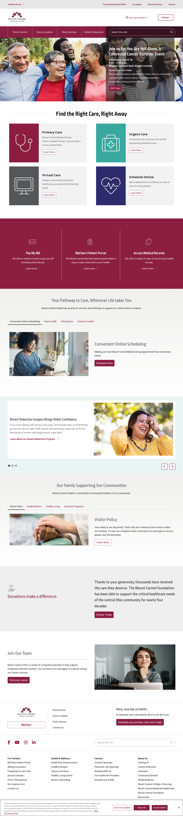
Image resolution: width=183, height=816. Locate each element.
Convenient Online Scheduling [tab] (25, 321)
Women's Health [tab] (85, 321)
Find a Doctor (20, 30)
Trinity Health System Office (114, 4)
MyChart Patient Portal (19, 762)
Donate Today (104, 614)
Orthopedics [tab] (67, 321)
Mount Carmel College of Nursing (155, 784)
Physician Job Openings (107, 767)
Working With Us (103, 771)
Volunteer (143, 771)
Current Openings (103, 762)
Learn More (49, 152)
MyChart (165, 18)
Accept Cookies (159, 808)
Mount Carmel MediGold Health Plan (156, 788)
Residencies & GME (104, 779)
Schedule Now (104, 363)
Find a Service (69, 30)
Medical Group (15, 4)
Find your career (18, 680)
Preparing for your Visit (19, 771)
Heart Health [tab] (50, 321)
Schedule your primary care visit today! (140, 722)
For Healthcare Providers (107, 775)
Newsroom (143, 797)
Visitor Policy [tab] (16, 506)
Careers (172, 4)
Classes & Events (60, 771)
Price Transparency (17, 779)
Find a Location (44, 30)
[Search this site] (142, 32)
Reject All (141, 808)
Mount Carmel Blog (60, 779)
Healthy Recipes (59, 767)
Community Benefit (148, 775)
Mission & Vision (155, 4)
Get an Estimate (16, 775)
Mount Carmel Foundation (151, 792)
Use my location (136, 17)
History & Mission (147, 767)
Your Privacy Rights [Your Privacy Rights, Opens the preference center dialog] (122, 808)
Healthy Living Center (62, 775)
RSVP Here (115, 88)
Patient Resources (94, 30)
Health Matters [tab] (34, 506)
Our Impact (137, 4)
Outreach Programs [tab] (74, 506)
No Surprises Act (16, 784)
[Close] (179, 807)
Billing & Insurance (17, 767)
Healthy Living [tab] (53, 506)
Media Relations (146, 779)
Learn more (33, 268)
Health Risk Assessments (64, 762)
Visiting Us (143, 762)
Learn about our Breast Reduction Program (32, 439)
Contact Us (58, 727)
